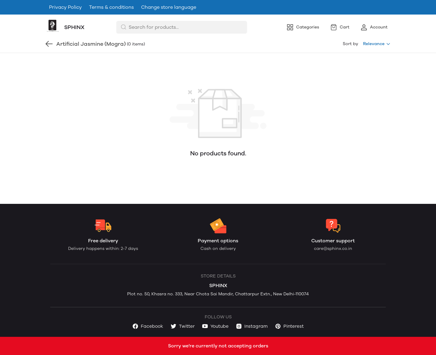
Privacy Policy (65, 7)
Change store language (168, 7)
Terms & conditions (111, 7)
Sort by (350, 43)
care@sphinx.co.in (333, 248)
